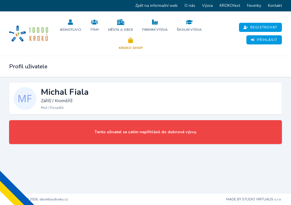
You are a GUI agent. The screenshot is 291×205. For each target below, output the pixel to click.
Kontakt (275, 5)
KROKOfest (230, 5)
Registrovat (260, 27)
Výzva (207, 5)
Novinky (254, 5)
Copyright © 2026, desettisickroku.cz (38, 199)
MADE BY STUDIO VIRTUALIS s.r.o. (254, 199)
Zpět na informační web (156, 5)
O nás (189, 5)
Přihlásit (264, 40)
